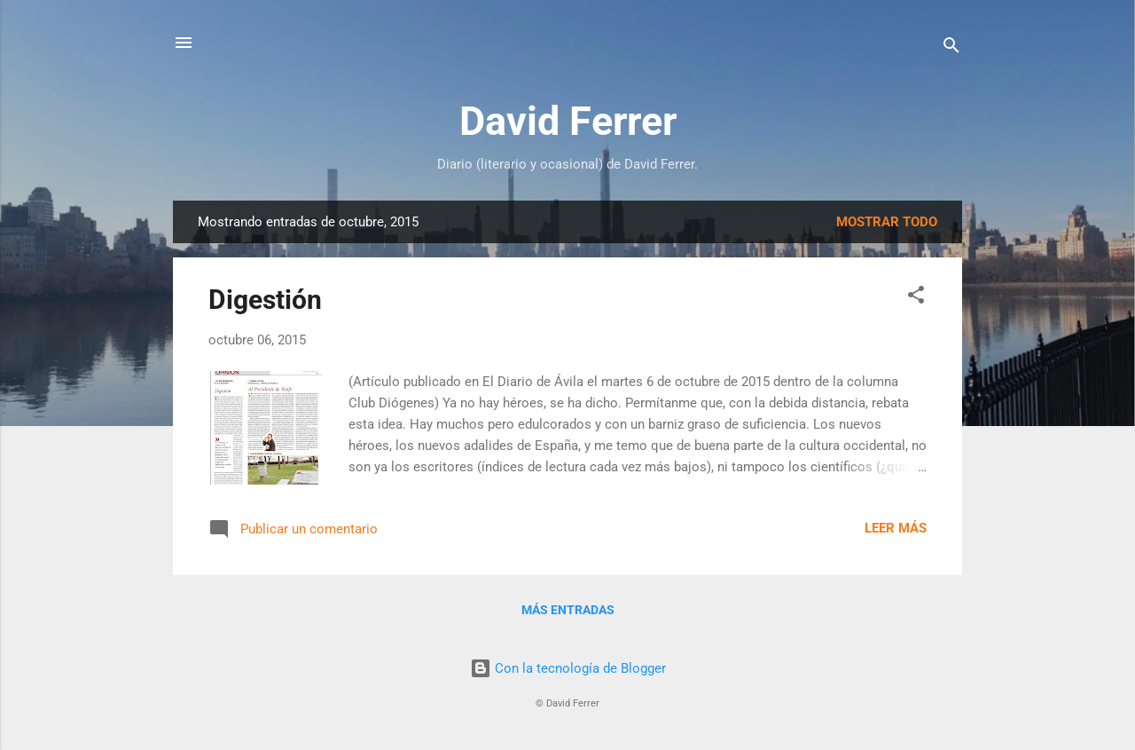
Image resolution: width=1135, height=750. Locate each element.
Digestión (265, 299)
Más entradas (567, 610)
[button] (916, 298)
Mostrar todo (886, 222)
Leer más (896, 528)
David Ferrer (568, 121)
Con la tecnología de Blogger (568, 668)
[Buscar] (951, 48)
